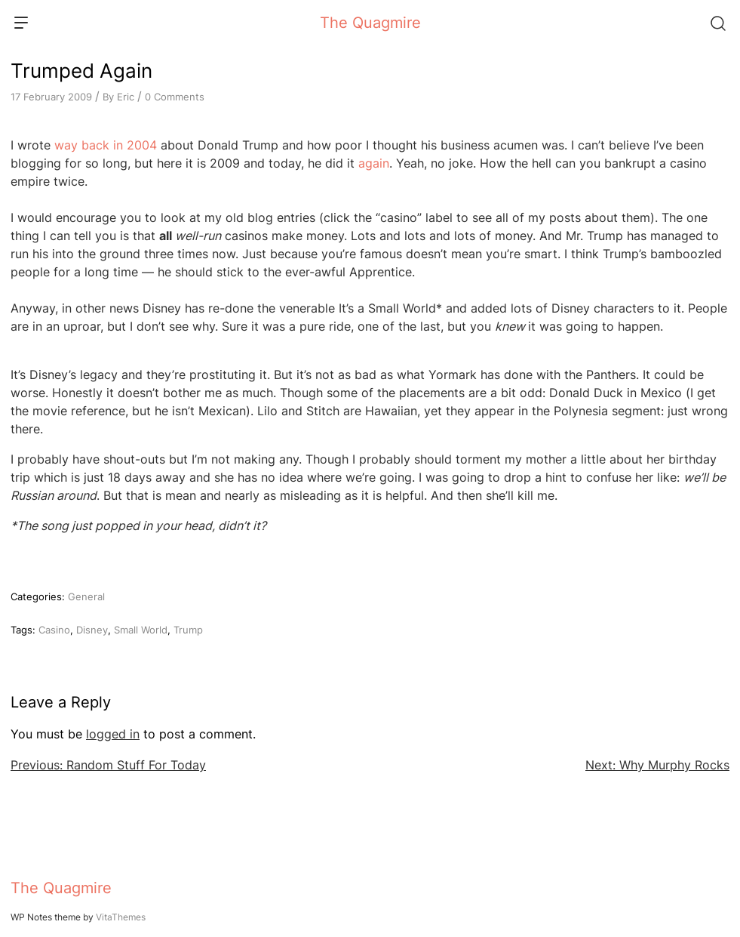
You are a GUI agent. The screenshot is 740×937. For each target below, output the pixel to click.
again (373, 163)
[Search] (717, 22)
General (86, 596)
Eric (125, 97)
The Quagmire (370, 23)
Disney (92, 630)
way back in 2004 (105, 145)
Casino (54, 630)
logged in (113, 733)
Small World (140, 630)
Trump (188, 630)
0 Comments (174, 97)
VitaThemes (121, 917)
